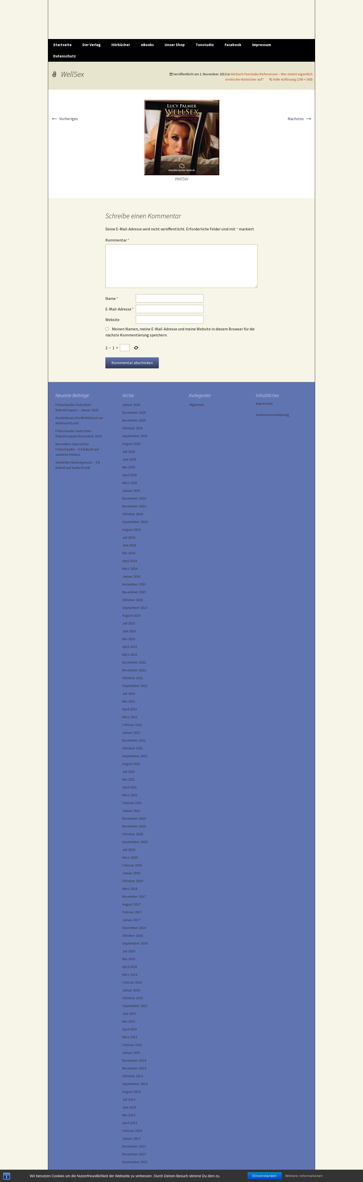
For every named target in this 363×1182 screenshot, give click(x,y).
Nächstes (300, 118)
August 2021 (131, 763)
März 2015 (129, 1037)
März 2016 (129, 974)
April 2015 (129, 1029)
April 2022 (129, 709)
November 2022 (134, 670)
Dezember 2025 (134, 412)
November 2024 (134, 506)
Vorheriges (64, 118)
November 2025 (134, 420)
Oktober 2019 (132, 881)
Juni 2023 (129, 631)
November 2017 (134, 896)
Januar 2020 (131, 873)
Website (112, 319)
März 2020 (129, 857)
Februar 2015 (132, 1044)
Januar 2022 (131, 732)
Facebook (233, 44)
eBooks (147, 44)
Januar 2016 (131, 990)
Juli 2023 (128, 623)
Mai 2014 (128, 1115)
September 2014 (134, 1084)
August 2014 (131, 1091)
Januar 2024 (131, 576)
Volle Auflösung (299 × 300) (293, 79)
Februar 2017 (132, 912)
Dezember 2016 (134, 927)
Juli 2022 (128, 693)
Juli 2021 (128, 771)
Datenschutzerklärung (272, 414)
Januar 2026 (131, 404)
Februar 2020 (132, 865)
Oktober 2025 (132, 428)
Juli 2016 (128, 951)
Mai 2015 (128, 1021)
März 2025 (129, 482)
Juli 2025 (128, 451)
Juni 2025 (129, 459)
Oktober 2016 (132, 935)
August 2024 (131, 529)
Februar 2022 (132, 724)
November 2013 (134, 1154)
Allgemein (196, 404)
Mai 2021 (128, 779)
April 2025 (129, 475)
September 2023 (134, 607)
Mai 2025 (128, 467)
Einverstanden (265, 1176)
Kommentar (117, 239)
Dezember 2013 (134, 1146)
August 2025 (131, 443)
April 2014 (129, 1123)
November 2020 (134, 826)
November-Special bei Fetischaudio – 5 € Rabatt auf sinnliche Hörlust (77, 449)
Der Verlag (91, 44)
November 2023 (134, 592)
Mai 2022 (128, 701)
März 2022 (129, 717)
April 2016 (129, 966)
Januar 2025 (131, 490)
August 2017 (131, 904)
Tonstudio (205, 44)
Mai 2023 (128, 639)
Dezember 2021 (134, 740)
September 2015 (134, 1005)
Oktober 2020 (132, 834)
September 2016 (134, 943)
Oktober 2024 (132, 514)
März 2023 (129, 654)
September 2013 (134, 1162)
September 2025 (134, 436)
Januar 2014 (131, 1138)
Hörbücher (120, 44)
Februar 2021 (132, 803)
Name (111, 298)
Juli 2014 (128, 1099)
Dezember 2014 (134, 1060)
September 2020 (134, 842)
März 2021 (129, 795)
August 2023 (131, 615)
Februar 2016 (132, 982)
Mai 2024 (128, 553)
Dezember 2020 (134, 818)
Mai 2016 (128, 959)
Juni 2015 (129, 1013)
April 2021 (129, 787)
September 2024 (134, 521)
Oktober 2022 (132, 678)
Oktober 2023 (132, 600)
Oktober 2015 (132, 998)
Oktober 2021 (132, 748)
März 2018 (129, 888)
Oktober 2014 (132, 1076)
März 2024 (129, 568)
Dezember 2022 (134, 662)
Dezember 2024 (134, 498)
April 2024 (129, 561)
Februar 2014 (132, 1130)
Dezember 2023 (134, 584)
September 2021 (134, 756)
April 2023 (129, 646)
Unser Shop (175, 44)
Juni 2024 (129, 545)
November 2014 (134, 1068)
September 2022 (134, 685)
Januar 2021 (131, 810)
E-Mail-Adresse (119, 308)
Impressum (261, 44)
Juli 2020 (128, 849)
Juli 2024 (128, 537)
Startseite (62, 44)
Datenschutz (64, 56)
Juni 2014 (129, 1107)
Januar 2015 (131, 1052)
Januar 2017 (131, 920)
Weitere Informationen (304, 1176)
